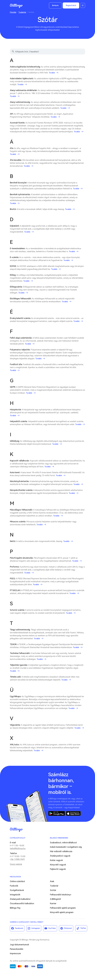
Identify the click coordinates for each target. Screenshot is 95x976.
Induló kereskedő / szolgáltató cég (66, 847)
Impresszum (15, 953)
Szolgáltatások (17, 890)
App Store (73, 813)
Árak (52, 881)
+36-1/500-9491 (17, 859)
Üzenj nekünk (16, 864)
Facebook (19, 928)
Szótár (53, 890)
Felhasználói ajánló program (63, 908)
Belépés (55, 5)
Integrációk (15, 894)
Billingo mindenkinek (59, 838)
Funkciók (14, 886)
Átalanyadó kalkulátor (20, 899)
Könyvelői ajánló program (61, 912)
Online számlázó (17, 881)
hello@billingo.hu (17, 848)
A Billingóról (55, 899)
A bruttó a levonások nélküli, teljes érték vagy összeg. (42, 209)
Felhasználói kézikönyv (60, 894)
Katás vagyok (56, 860)
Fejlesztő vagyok (58, 869)
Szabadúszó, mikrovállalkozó (63, 842)
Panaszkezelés (16, 949)
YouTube (52, 928)
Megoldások (15, 877)
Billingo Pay (15, 908)
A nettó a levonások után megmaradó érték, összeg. (41, 541)
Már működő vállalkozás (61, 851)
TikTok (83, 928)
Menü (82, 5)
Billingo (16, 6)
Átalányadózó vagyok (60, 856)
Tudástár (22, 12)
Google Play (56, 813)
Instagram (35, 928)
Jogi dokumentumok (19, 944)
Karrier (53, 903)
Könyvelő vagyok (58, 865)
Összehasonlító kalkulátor (22, 903)
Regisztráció (71, 5)
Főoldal (13, 12)
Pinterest (68, 928)
